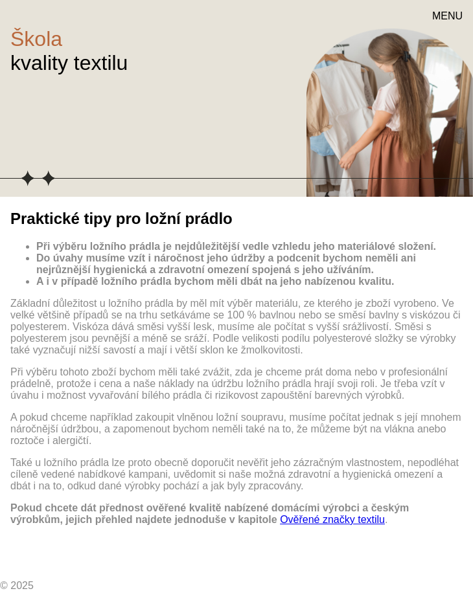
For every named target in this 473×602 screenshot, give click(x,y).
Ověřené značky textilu (332, 519)
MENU (447, 15)
